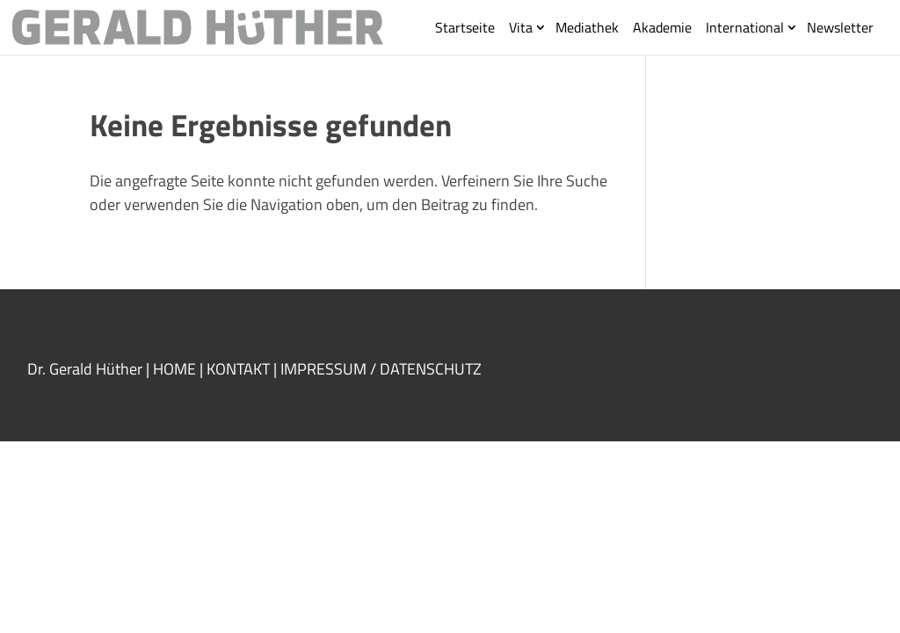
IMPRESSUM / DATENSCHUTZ (382, 369)
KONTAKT (238, 369)
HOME (174, 369)
